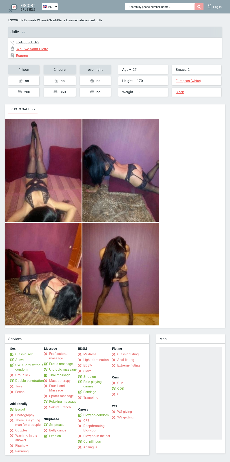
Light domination (96, 360)
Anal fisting (125, 360)
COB (120, 389)
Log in (215, 6)
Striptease (56, 425)
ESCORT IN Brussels (22, 20)
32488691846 (27, 42)
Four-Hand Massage (57, 388)
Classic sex (24, 354)
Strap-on (89, 377)
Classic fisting (128, 354)
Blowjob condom (96, 415)
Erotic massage (61, 364)
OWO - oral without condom (29, 367)
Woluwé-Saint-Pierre (51, 20)
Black (180, 92)
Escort (20, 409)
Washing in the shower (26, 437)
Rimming (22, 451)
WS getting (125, 417)
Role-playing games (92, 384)
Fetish (19, 392)
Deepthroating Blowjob (93, 428)
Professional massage (58, 356)
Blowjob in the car (96, 436)
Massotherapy (60, 381)
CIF (119, 394)
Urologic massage (63, 369)
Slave (87, 371)
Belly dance (57, 430)
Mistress (90, 354)
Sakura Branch (60, 407)
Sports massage (61, 396)
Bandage (89, 392)
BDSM (88, 365)
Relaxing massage (62, 402)
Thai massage (59, 375)
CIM (120, 383)
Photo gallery (23, 109)
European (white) (188, 81)
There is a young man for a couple (28, 422)
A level (20, 360)
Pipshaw (21, 446)
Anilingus (90, 447)
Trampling (90, 398)
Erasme (71, 20)
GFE (86, 421)
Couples (21, 430)
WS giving (124, 412)
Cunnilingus (92, 442)
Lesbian (55, 436)
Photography (24, 415)
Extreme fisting (128, 365)
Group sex (22, 375)
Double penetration (29, 381)
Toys (18, 386)
